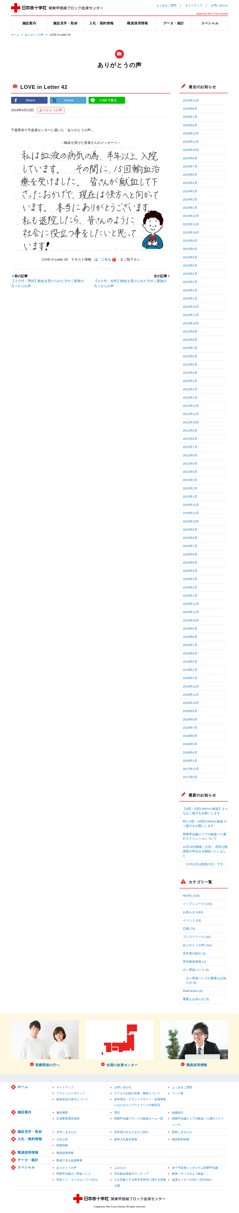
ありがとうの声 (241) (197, 945)
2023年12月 (191, 216)
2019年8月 (190, 637)
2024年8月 (190, 158)
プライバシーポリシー (70, 1093)
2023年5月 (190, 265)
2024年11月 (191, 141)
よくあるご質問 (166, 5)
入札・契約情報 (29, 1139)
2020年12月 (191, 504)
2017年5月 (190, 777)
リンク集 (177, 1093)
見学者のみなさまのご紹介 (131, 1132)
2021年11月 (191, 414)
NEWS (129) (191, 895)
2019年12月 (191, 604)
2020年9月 (190, 529)
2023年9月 (190, 240)
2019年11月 (191, 612)
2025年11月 (191, 100)
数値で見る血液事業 (69, 1160)
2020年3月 (190, 579)
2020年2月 (190, 587)
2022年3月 (190, 381)
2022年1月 (190, 397)
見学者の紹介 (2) (194, 953)
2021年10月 (191, 422)
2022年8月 (190, 339)
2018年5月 (190, 744)
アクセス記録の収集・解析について (137, 1093)
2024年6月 (190, 174)
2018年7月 (190, 727)
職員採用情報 (28, 1152)
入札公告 (62, 1139)
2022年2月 (190, 389)
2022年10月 (191, 323)
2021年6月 (190, 455)
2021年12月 (191, 405)
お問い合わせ (219, 5)
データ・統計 (28, 1160)
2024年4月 (190, 183)
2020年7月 (190, 546)
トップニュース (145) (197, 903)
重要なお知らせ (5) (196, 999)
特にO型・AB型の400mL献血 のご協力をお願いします (205, 823)
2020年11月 (191, 513)
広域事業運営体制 (67, 1118)
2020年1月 (190, 595)
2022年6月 (190, 356)
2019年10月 (191, 620)
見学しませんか (66, 1132)
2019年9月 (190, 628)
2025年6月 (190, 125)
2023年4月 (190, 273)
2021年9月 (190, 430)
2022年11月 (191, 315)
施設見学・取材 (29, 1131)
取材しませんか (182, 1132)
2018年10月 (191, 703)
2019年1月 (190, 678)
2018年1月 (190, 760)
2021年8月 (190, 438)
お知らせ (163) (193, 912)
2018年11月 (191, 694)
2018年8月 (190, 719)
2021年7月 (190, 447)
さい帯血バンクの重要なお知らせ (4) (206, 980)
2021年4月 (190, 471)
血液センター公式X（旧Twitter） (193, 1179)
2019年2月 (190, 670)
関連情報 (62, 1145)
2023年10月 (191, 232)
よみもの (120, 1167)
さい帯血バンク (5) (196, 970)
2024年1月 (190, 207)
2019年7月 (190, 645)
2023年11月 (191, 224)
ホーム (15, 34)
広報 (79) (189, 928)
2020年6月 (190, 554)
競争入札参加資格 (125, 1139)
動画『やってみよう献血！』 (190, 1173)
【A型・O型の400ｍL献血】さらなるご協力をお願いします (205, 811)
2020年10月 (191, 521)
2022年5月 (190, 364)
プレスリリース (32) (197, 936)
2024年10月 (191, 150)
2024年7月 (190, 166)
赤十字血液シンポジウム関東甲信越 (195, 1167)
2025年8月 (190, 108)
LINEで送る (108, 100)
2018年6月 (190, 736)
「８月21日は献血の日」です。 (204, 864)
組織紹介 (177, 1112)
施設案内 (24, 1112)
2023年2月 (190, 290)
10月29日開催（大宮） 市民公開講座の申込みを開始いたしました (205, 851)
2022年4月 (190, 372)
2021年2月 (190, 488)
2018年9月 (190, 711)
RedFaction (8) (192, 991)
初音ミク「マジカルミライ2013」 (78, 1179)
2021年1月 (190, 496)
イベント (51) (192, 920)
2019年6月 (190, 653)
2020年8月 (190, 537)
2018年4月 (190, 752)
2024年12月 (191, 133)
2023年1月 (190, 298)
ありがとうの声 (34, 34)
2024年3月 (190, 191)
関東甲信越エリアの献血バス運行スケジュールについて (204, 836)
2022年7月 (190, 348)
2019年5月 (190, 661)
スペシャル (26, 1167)
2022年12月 (191, 306)
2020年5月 (190, 562)
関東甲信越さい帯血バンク (73, 1173)
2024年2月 (190, 199)
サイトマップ (193, 5)
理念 (117, 1112)
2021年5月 (190, 463)
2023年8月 (190, 249)
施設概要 (62, 1112)
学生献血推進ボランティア (131, 1173)
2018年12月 (191, 686)
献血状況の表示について (72, 1099)
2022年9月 (190, 331)
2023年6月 (190, 257)
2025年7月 (190, 117)
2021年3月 (190, 480)
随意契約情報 (180, 1139)
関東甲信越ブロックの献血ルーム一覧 (138, 1118)
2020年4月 (190, 570)
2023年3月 (190, 282)
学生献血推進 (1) (194, 961)
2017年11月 (191, 769)
